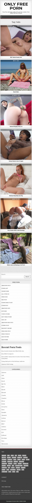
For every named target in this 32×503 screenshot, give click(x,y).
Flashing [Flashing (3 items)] (4, 461)
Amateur (3, 372)
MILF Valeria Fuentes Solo (16, 57)
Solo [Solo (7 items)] (8, 469)
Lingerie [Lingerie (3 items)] (4, 465)
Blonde (3, 389)
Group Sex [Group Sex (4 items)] (10, 461)
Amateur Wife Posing (7, 364)
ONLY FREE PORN (16, 6)
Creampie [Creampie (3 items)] (4, 459)
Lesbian (3, 418)
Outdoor (3, 426)
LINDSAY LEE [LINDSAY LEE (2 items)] (25, 463)
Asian (2, 378)
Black (2, 386)
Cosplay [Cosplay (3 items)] (25, 457)
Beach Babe (16, 92)
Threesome (4, 443)
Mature (3, 421)
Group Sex (4, 406)
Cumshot (3, 398)
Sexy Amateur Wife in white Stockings (16, 230)
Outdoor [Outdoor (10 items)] (26, 465)
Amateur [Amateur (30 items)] (4, 455)
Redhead (3, 435)
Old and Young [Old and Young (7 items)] (18, 465)
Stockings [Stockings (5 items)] (12, 469)
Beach (3, 381)
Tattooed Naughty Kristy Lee (16, 126)
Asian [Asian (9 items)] (12, 455)
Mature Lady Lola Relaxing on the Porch (16, 265)
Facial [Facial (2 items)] (23, 459)
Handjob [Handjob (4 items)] (16, 461)
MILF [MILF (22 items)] (13, 465)
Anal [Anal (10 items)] (8, 455)
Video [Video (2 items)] (13, 472)
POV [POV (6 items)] (9, 467)
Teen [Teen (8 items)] (23, 469)
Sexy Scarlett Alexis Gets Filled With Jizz (12, 351)
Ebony (3, 401)
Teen (2, 441)
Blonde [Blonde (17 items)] (8, 457)
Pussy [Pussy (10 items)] (12, 467)
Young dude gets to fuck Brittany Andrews (12, 361)
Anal (2, 375)
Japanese (4, 415)
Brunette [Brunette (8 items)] (19, 457)
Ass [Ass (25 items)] (16, 455)
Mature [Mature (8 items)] (8, 465)
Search (3, 274)
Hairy (3, 409)
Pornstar (3, 429)
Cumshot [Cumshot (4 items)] (10, 459)
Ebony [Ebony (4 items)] (19, 459)
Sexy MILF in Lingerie (7, 353)
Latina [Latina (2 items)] (15, 463)
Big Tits (3, 384)
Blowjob (3, 392)
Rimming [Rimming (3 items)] (23, 467)
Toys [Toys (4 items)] (10, 472)
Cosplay (3, 395)
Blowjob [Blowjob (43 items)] (14, 457)
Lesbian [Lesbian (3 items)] (19, 463)
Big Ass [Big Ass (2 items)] (24, 455)
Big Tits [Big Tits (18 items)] (4, 457)
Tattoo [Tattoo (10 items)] (18, 469)
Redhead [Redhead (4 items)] (18, 467)
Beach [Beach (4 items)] (19, 455)
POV (2, 432)
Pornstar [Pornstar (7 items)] (4, 467)
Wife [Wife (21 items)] (17, 472)
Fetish (3, 404)
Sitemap (4, 481)
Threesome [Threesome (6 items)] (4, 472)
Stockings (4, 438)
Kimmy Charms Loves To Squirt (16, 161)
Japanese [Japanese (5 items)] (10, 463)
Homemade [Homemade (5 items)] (4, 463)
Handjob (3, 412)
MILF (2, 424)
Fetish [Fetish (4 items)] (27, 459)
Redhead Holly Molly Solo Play (16, 195)
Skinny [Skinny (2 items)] (3, 469)
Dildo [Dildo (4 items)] (15, 459)
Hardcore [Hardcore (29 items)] (21, 461)
